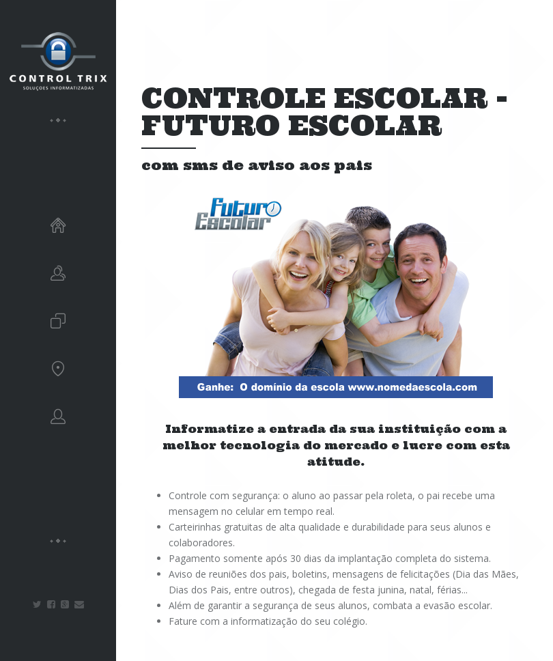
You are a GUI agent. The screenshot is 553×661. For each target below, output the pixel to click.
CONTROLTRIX (58, 61)
